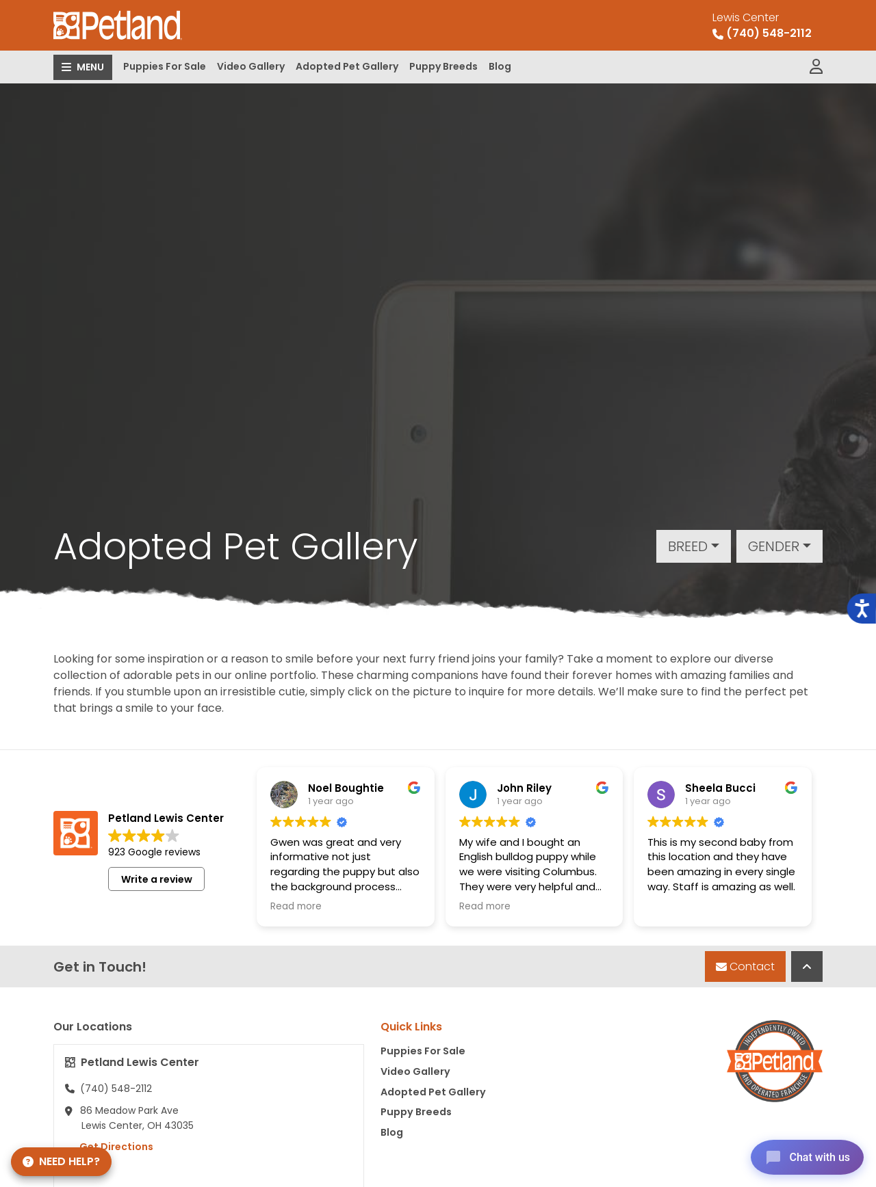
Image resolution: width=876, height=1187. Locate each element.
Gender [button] (773, 546)
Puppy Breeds (443, 66)
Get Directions (109, 1146)
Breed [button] (688, 546)
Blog (500, 66)
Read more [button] (296, 907)
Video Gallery (251, 66)
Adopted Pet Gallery (347, 66)
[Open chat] (803, 1155)
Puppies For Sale (164, 66)
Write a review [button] (156, 879)
